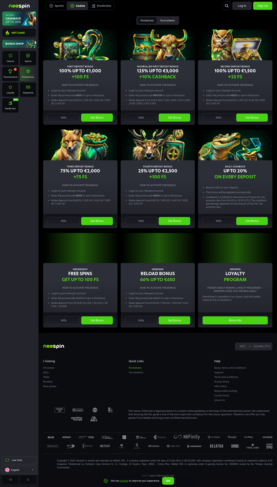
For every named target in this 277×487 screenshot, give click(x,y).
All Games (48, 367)
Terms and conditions (226, 377)
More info (235, 320)
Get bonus (96, 117)
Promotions (147, 20)
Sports (56, 5)
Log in (242, 6)
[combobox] (19, 470)
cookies (124, 480)
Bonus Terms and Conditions (230, 367)
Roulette (48, 381)
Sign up (263, 6)
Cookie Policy (221, 395)
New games (49, 386)
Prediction (101, 5)
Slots (46, 372)
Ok (168, 481)
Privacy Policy (221, 381)
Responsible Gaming (225, 391)
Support (219, 372)
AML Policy (220, 386)
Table (46, 377)
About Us (219, 400)
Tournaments (167, 20)
